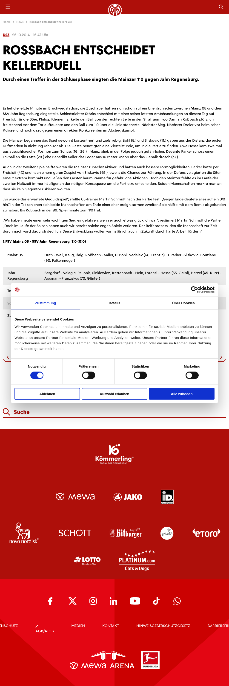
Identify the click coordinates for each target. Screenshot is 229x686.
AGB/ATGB (44, 629)
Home (7, 22)
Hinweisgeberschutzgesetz (163, 625)
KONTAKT (110, 625)
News (20, 22)
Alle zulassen (182, 394)
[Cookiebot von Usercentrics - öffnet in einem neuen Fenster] (194, 289)
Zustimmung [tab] (45, 303)
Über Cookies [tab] (183, 303)
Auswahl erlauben (114, 394)
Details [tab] (114, 303)
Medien (78, 625)
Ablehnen (47, 394)
